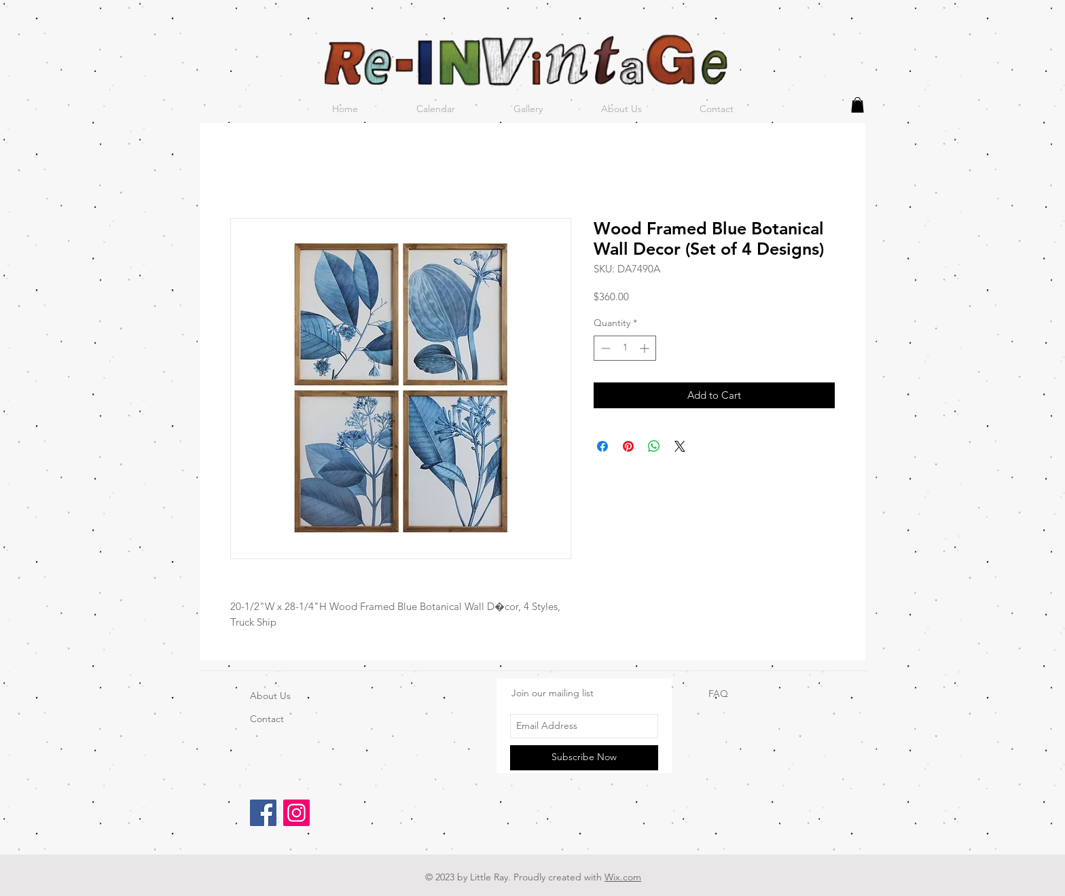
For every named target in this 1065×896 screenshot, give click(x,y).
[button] (857, 105)
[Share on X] (680, 446)
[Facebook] (263, 813)
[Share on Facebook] (602, 446)
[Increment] (645, 348)
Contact (267, 719)
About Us (270, 695)
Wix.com (622, 877)
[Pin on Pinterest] (628, 446)
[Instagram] (296, 813)
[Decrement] (604, 348)
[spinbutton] (625, 348)
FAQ (718, 693)
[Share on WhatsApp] (654, 446)
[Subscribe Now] (584, 757)
